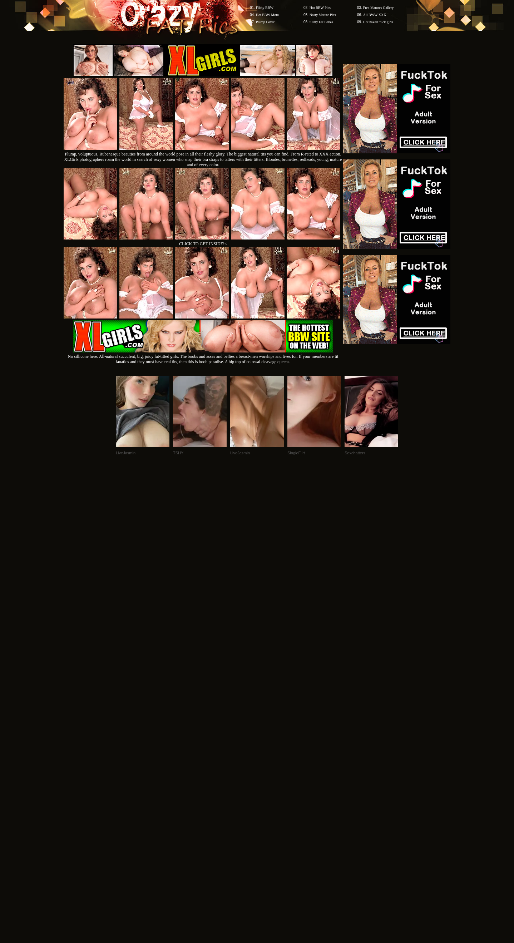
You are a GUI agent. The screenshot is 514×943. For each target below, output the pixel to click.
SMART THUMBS (269, 807)
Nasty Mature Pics (323, 15)
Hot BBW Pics (320, 8)
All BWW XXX (374, 15)
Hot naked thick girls (378, 22)
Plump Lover (265, 22)
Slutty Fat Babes (321, 22)
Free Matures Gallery (378, 8)
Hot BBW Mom (267, 15)
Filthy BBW (264, 8)
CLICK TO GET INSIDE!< (203, 243)
